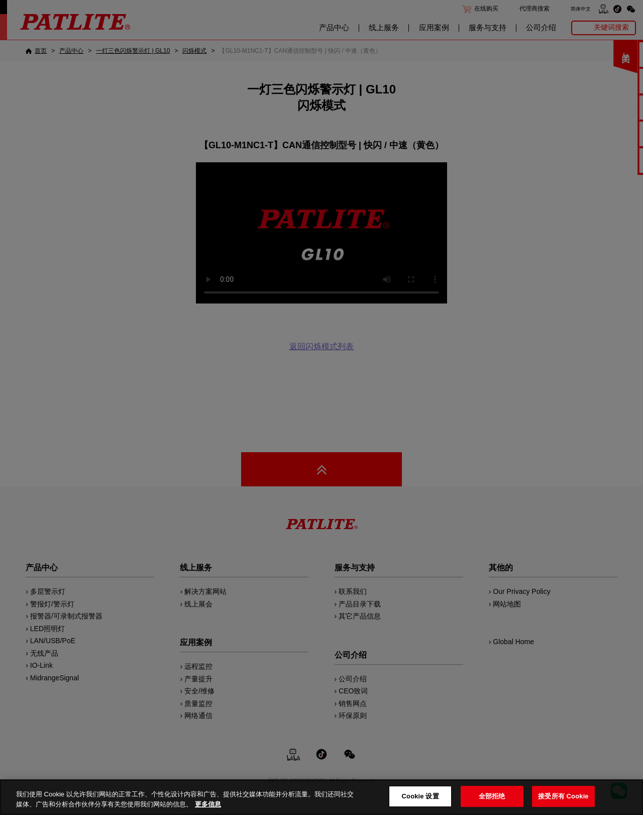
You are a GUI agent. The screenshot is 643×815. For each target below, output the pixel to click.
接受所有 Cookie (563, 796)
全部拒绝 (492, 796)
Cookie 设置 (420, 796)
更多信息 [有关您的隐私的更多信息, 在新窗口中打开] (208, 804)
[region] (321, 797)
